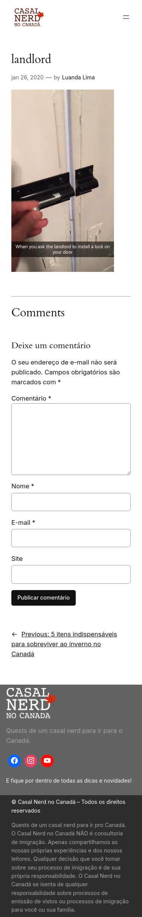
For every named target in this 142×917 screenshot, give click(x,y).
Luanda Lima (78, 77)
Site (17, 558)
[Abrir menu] (126, 17)
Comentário (31, 398)
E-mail (23, 522)
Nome (22, 486)
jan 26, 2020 (27, 77)
